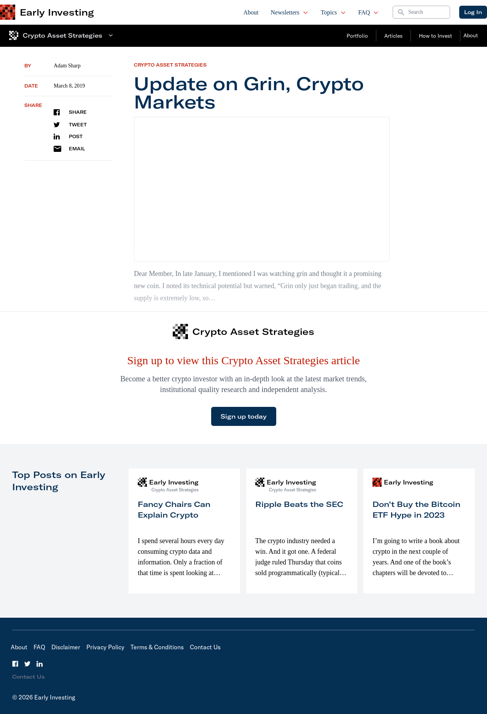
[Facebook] (15, 664)
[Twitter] (27, 664)
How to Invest (435, 35)
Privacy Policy (105, 647)
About (251, 12)
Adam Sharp (67, 66)
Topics (333, 12)
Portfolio (357, 35)
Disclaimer (65, 647)
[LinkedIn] (40, 664)
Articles (393, 35)
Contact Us (205, 647)
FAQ (368, 12)
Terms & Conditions (157, 647)
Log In (473, 12)
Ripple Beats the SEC (299, 504)
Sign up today (244, 416)
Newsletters (290, 12)
